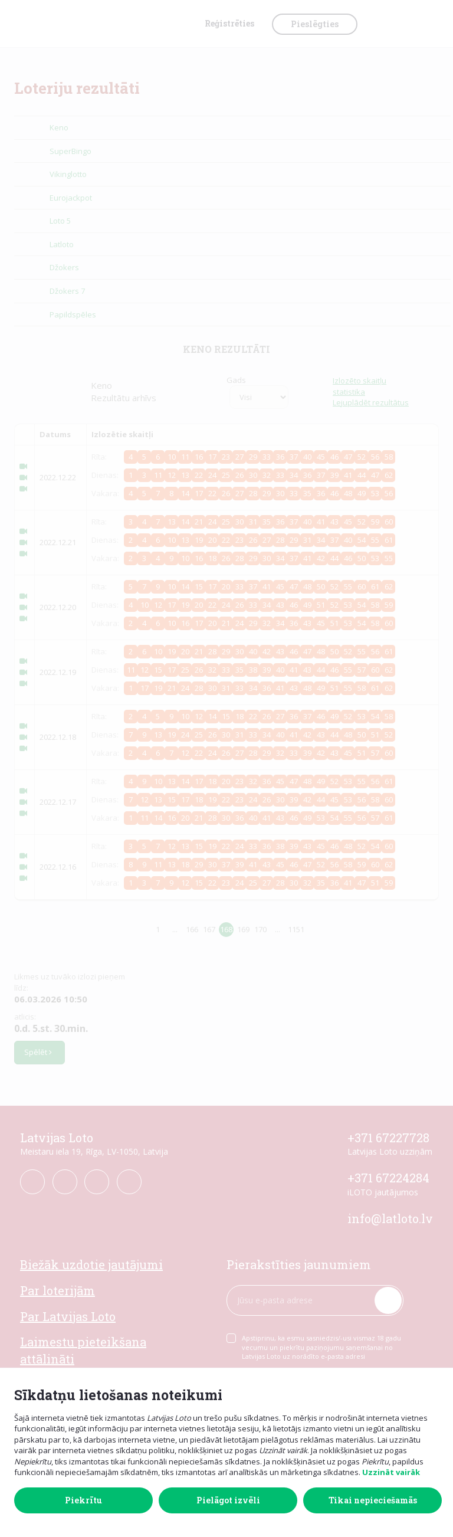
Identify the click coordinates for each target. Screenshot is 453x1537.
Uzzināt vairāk (391, 1472)
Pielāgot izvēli (228, 1500)
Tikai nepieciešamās (373, 1500)
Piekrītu (83, 1500)
